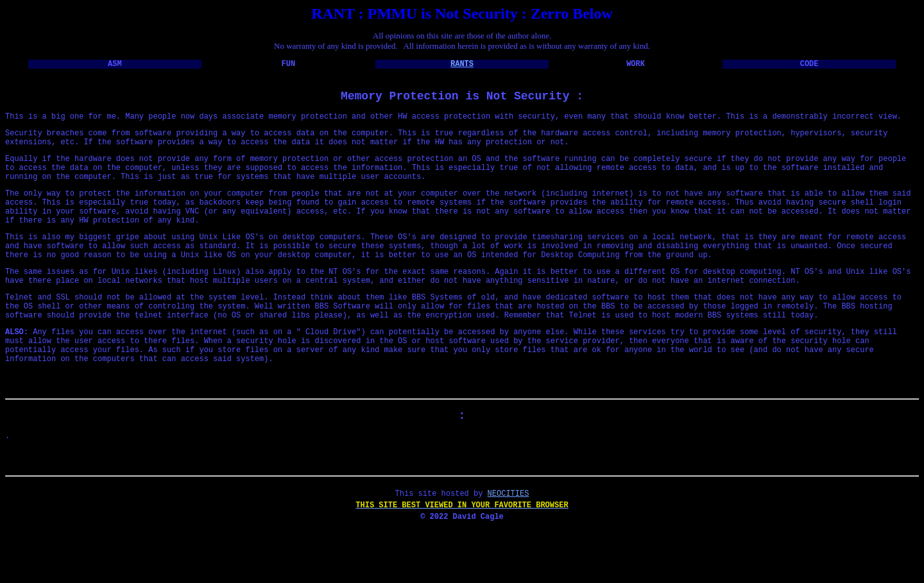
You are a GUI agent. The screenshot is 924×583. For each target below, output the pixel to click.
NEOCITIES (508, 544)
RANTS (462, 65)
